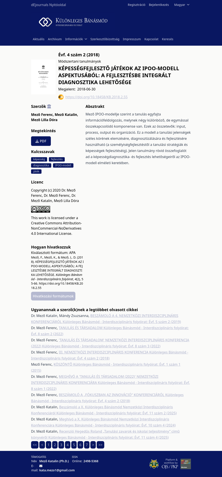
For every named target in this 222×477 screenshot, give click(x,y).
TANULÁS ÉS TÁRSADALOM (81, 327)
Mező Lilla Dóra (44, 119)
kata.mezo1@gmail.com (57, 470)
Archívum (55, 39)
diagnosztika (41, 165)
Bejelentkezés (159, 5)
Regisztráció (136, 5)
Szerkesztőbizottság (104, 39)
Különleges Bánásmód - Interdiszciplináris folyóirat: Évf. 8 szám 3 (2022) (101, 346)
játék (36, 171)
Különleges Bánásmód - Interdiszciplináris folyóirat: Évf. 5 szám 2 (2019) (122, 321)
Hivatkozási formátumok (53, 296)
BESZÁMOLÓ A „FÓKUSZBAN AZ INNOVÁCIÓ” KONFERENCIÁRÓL (112, 394)
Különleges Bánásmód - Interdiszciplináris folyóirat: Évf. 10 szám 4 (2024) (115, 425)
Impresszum (132, 39)
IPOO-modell (63, 165)
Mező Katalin (66, 114)
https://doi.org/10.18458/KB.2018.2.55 (93, 97)
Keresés (167, 39)
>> (100, 444)
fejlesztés (57, 159)
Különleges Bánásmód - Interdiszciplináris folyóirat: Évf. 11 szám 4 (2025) (108, 437)
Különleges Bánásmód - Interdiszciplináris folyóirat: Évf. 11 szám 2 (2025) (116, 413)
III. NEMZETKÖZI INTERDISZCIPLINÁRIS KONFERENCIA (104, 352)
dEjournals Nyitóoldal (48, 4)
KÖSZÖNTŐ (63, 364)
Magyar (181, 5)
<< (35, 444)
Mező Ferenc (42, 114)
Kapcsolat (151, 39)
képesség (39, 159)
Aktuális (39, 39)
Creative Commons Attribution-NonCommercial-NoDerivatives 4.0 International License (56, 228)
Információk (76, 39)
